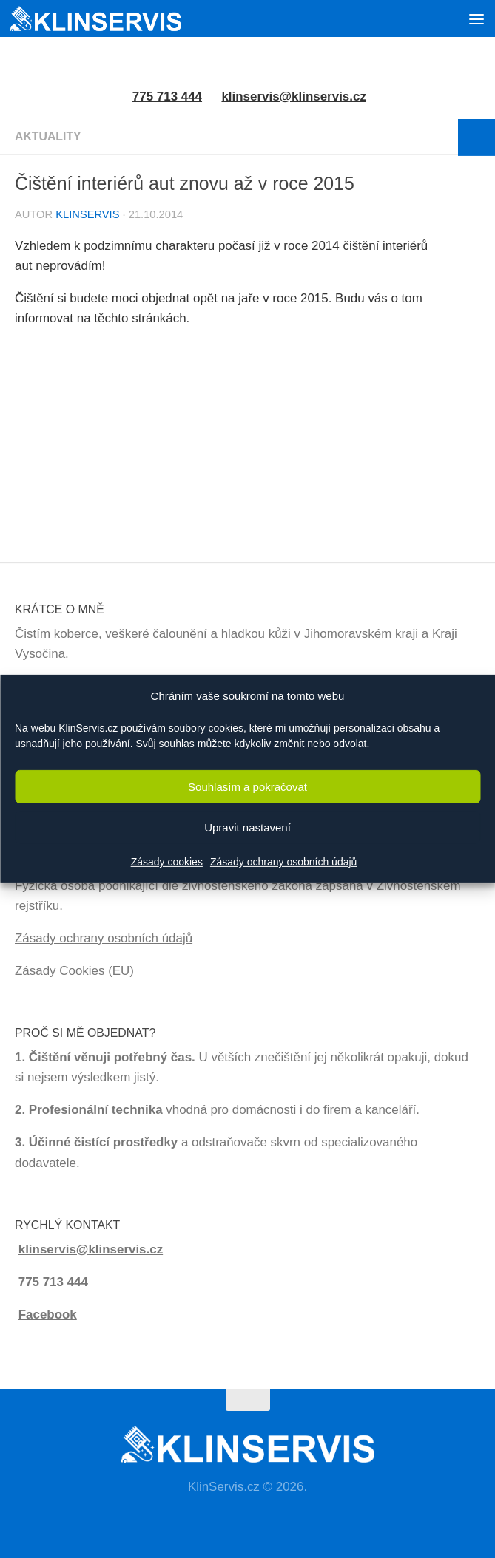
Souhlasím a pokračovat (247, 786)
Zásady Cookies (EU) (74, 971)
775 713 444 (53, 1282)
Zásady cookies (167, 862)
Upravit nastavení (247, 827)
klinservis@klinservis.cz (293, 96)
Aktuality (48, 136)
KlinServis (87, 214)
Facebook (47, 1314)
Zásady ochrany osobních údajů (283, 862)
